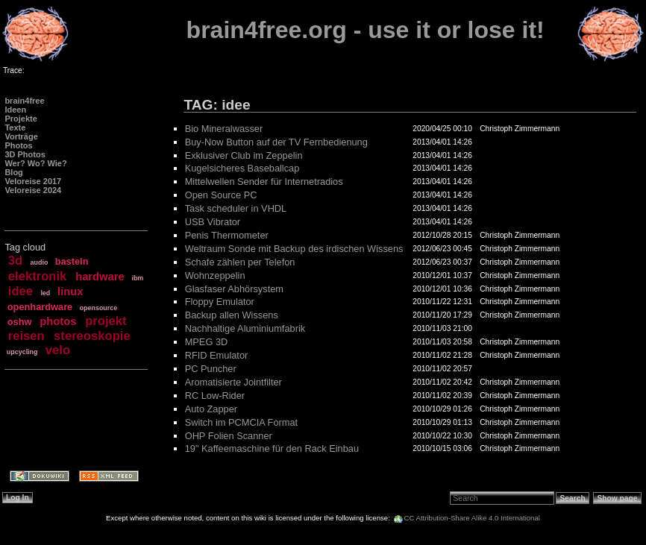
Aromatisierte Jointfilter (233, 382)
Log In (17, 498)
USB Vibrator (212, 221)
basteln (72, 261)
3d (15, 260)
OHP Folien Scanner (228, 435)
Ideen (15, 109)
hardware (99, 277)
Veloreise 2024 (32, 190)
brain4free (24, 100)
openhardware (39, 306)
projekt (105, 321)
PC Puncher (210, 368)
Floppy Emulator (219, 301)
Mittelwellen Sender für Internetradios (264, 181)
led (45, 293)
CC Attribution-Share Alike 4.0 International (472, 518)
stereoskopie (92, 336)
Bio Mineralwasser (224, 128)
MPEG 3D (206, 341)
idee (20, 291)
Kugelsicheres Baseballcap (242, 168)
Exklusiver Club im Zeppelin (244, 155)
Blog (13, 172)
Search (573, 498)
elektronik (37, 276)
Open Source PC (221, 195)
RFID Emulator (216, 355)
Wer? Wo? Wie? (35, 163)
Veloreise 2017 (32, 181)
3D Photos (24, 154)
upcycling (22, 352)
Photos (18, 145)
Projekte (20, 118)
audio (39, 262)
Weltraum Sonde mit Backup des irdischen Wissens (294, 248)
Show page (617, 498)
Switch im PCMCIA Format (241, 422)
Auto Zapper (211, 409)
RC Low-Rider (215, 395)
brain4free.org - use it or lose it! (365, 29)
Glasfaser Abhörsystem (234, 288)
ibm (137, 278)
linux (70, 291)
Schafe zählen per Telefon (240, 262)
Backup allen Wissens (231, 315)
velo (58, 350)
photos (58, 321)
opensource (99, 308)
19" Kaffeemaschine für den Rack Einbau (272, 448)
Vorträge (20, 136)
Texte (14, 127)
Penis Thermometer (227, 235)
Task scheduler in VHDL (236, 208)
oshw (19, 321)
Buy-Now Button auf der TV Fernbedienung (276, 142)
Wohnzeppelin (215, 275)
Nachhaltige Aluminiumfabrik (245, 328)
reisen (26, 336)
